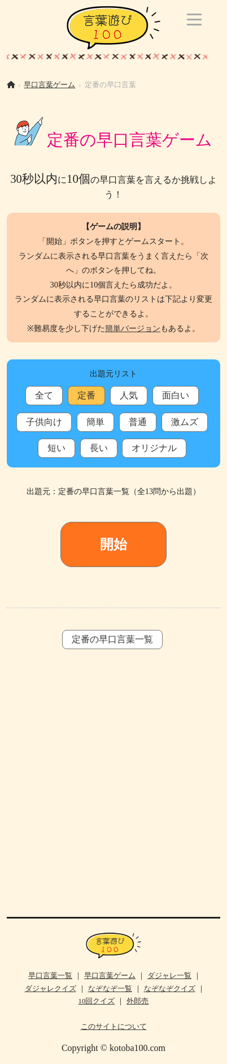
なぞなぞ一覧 (110, 989)
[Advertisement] (113, 792)
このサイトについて (114, 1027)
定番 (86, 395)
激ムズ (184, 422)
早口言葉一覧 (50, 976)
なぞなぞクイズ (169, 989)
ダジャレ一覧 (169, 976)
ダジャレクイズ (50, 989)
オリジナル (154, 448)
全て (44, 395)
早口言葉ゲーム (49, 85)
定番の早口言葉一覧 (112, 639)
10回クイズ (96, 1001)
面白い (175, 395)
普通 (138, 422)
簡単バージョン (132, 328)
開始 (113, 544)
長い (99, 448)
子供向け (44, 422)
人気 (129, 395)
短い (56, 448)
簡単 (95, 422)
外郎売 (137, 1001)
